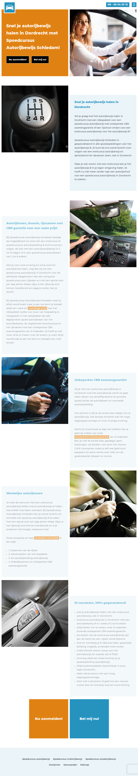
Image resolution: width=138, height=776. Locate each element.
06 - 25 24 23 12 (118, 4)
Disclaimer (54, 764)
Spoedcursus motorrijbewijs (67, 759)
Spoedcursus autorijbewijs (36, 759)
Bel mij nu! (89, 719)
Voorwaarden (70, 764)
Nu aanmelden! (49, 719)
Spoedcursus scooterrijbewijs (100, 759)
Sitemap (84, 764)
